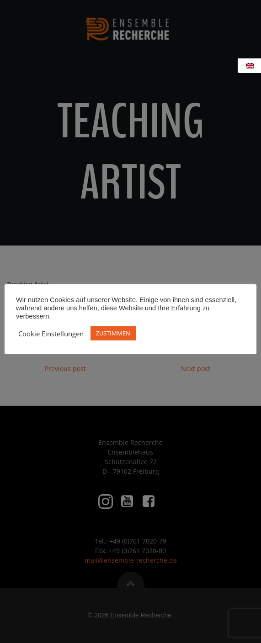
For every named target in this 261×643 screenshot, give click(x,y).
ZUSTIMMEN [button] (113, 333)
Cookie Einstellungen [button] (51, 333)
